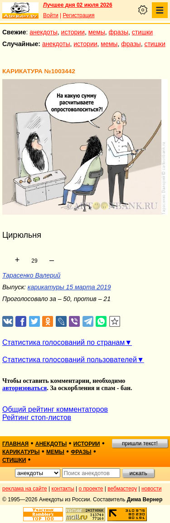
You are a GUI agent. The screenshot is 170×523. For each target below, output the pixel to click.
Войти (50, 15)
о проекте (91, 488)
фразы (118, 32)
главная (15, 444)
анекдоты (43, 32)
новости (151, 488)
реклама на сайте (24, 488)
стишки (142, 32)
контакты (63, 488)
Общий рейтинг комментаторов (55, 409)
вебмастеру (122, 488)
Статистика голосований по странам (63, 342)
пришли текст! (140, 443)
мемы (96, 32)
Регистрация (78, 15)
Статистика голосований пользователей (69, 359)
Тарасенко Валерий (31, 275)
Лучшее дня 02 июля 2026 (77, 5)
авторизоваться (24, 388)
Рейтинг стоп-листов (36, 417)
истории (73, 32)
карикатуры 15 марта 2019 (69, 287)
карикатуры (21, 452)
